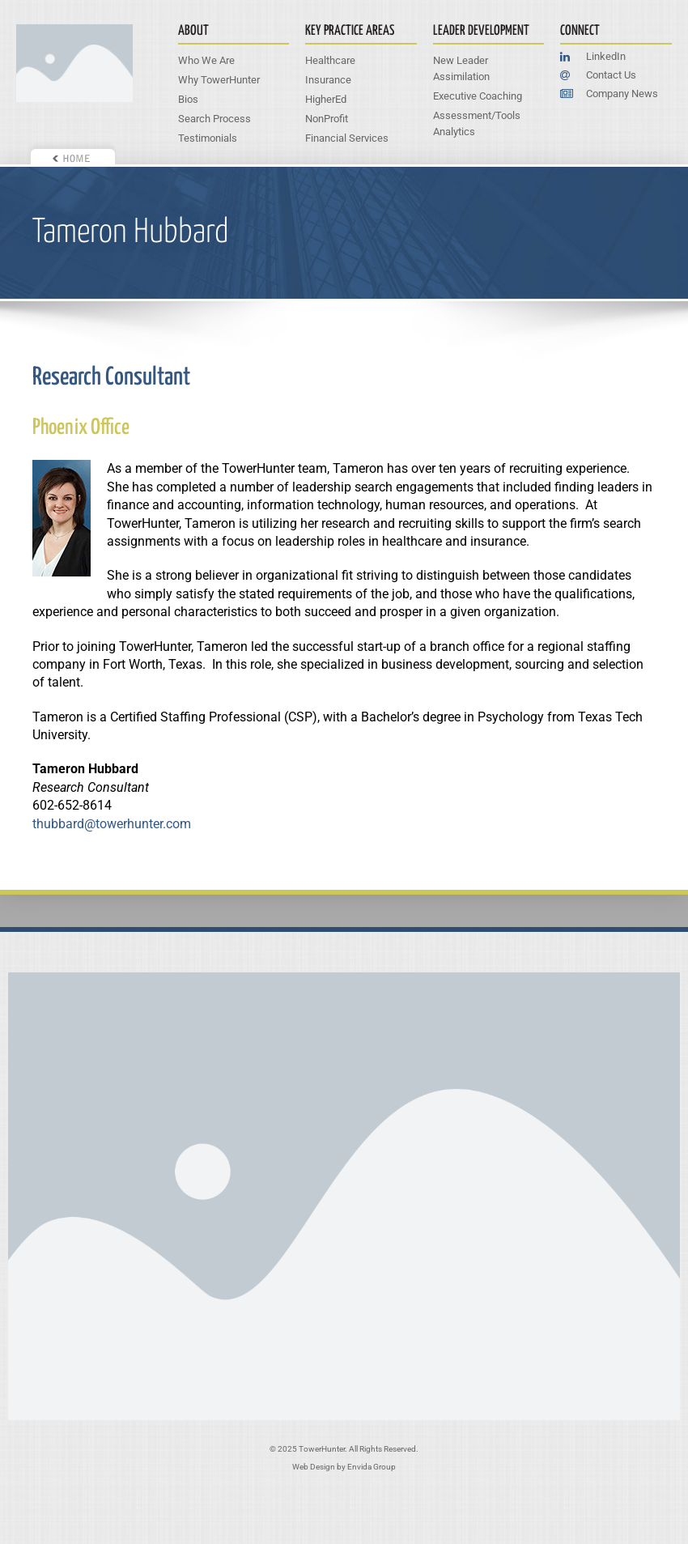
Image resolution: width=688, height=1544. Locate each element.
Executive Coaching (477, 96)
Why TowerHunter (219, 80)
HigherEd (325, 99)
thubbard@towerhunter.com (111, 824)
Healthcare (330, 60)
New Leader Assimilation (461, 68)
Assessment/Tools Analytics (476, 123)
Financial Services (347, 138)
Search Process (214, 119)
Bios (188, 99)
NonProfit (326, 119)
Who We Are (206, 60)
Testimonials (207, 138)
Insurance (328, 80)
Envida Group (371, 1466)
